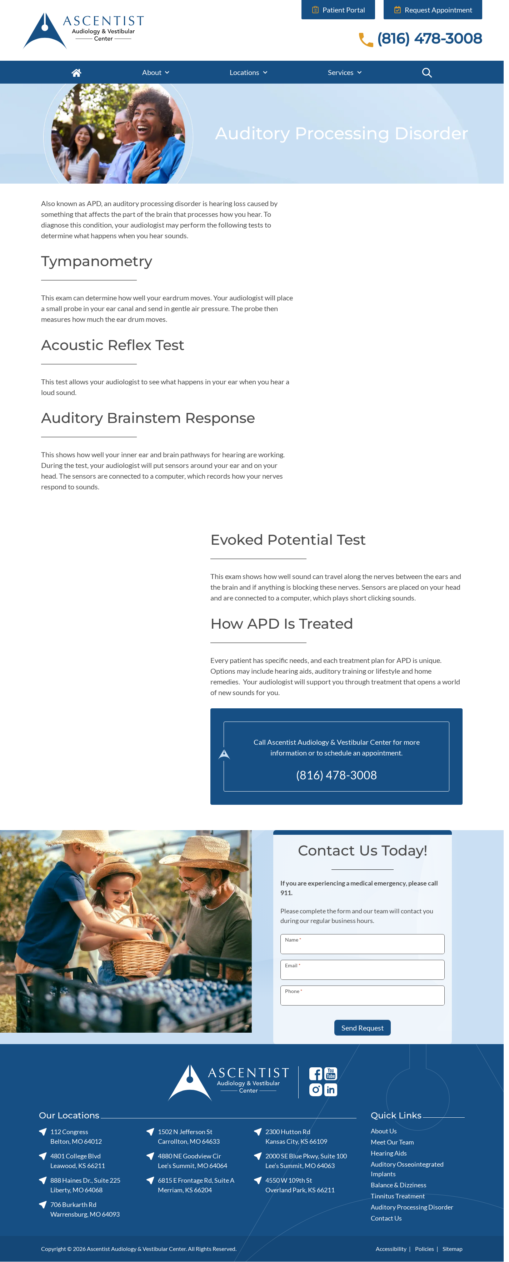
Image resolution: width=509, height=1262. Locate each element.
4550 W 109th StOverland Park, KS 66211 (294, 1185)
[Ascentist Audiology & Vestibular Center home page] (109, 30)
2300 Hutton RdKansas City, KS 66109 (290, 1136)
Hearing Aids (389, 1153)
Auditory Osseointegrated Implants (407, 1169)
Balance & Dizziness (398, 1185)
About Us (384, 1131)
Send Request (362, 1027)
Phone (293, 991)
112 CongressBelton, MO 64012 (70, 1136)
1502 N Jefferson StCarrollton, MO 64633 (183, 1136)
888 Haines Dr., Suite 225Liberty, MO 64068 (79, 1185)
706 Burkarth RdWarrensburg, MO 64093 (79, 1209)
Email (292, 965)
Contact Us (386, 1218)
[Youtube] (330, 1073)
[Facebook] (315, 1073)
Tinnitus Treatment (398, 1196)
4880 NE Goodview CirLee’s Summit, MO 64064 (186, 1160)
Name (293, 940)
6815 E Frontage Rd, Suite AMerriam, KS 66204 (190, 1185)
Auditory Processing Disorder (412, 1207)
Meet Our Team (392, 1142)
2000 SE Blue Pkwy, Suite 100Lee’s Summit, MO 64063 (300, 1160)
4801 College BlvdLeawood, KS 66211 (72, 1160)
